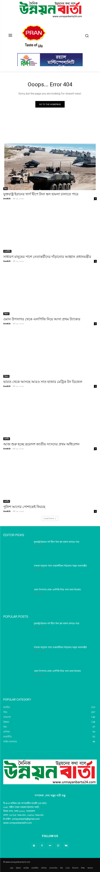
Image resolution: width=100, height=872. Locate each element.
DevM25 (6, 198)
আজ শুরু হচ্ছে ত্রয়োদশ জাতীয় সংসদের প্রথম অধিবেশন (41, 444)
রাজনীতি (7, 251)
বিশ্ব (5, 188)
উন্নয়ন (6, 314)
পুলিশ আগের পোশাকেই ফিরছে (24, 507)
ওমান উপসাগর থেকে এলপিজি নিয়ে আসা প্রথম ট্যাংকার (41, 319)
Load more (50, 518)
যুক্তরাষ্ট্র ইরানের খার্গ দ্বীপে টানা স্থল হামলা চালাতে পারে (40, 194)
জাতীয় (6, 439)
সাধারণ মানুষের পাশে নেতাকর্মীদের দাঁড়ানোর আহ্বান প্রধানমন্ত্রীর (47, 257)
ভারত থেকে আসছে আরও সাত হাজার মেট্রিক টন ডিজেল (42, 382)
